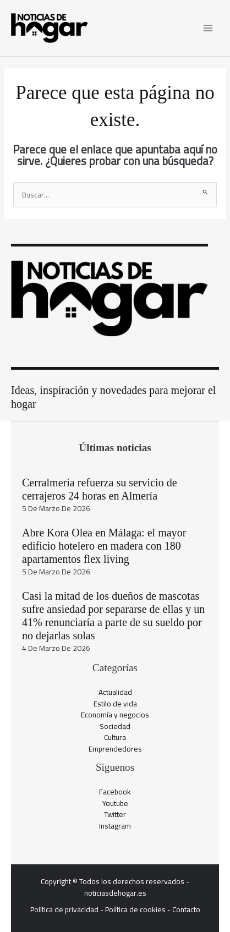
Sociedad (115, 726)
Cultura (115, 737)
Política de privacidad (64, 909)
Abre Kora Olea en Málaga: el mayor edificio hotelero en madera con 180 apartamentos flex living (104, 546)
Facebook (115, 792)
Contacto (186, 909)
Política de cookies (135, 909)
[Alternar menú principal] (208, 28)
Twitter (115, 814)
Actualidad (115, 692)
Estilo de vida (115, 704)
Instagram (115, 826)
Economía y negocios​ (115, 715)
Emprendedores (115, 749)
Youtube (115, 803)
